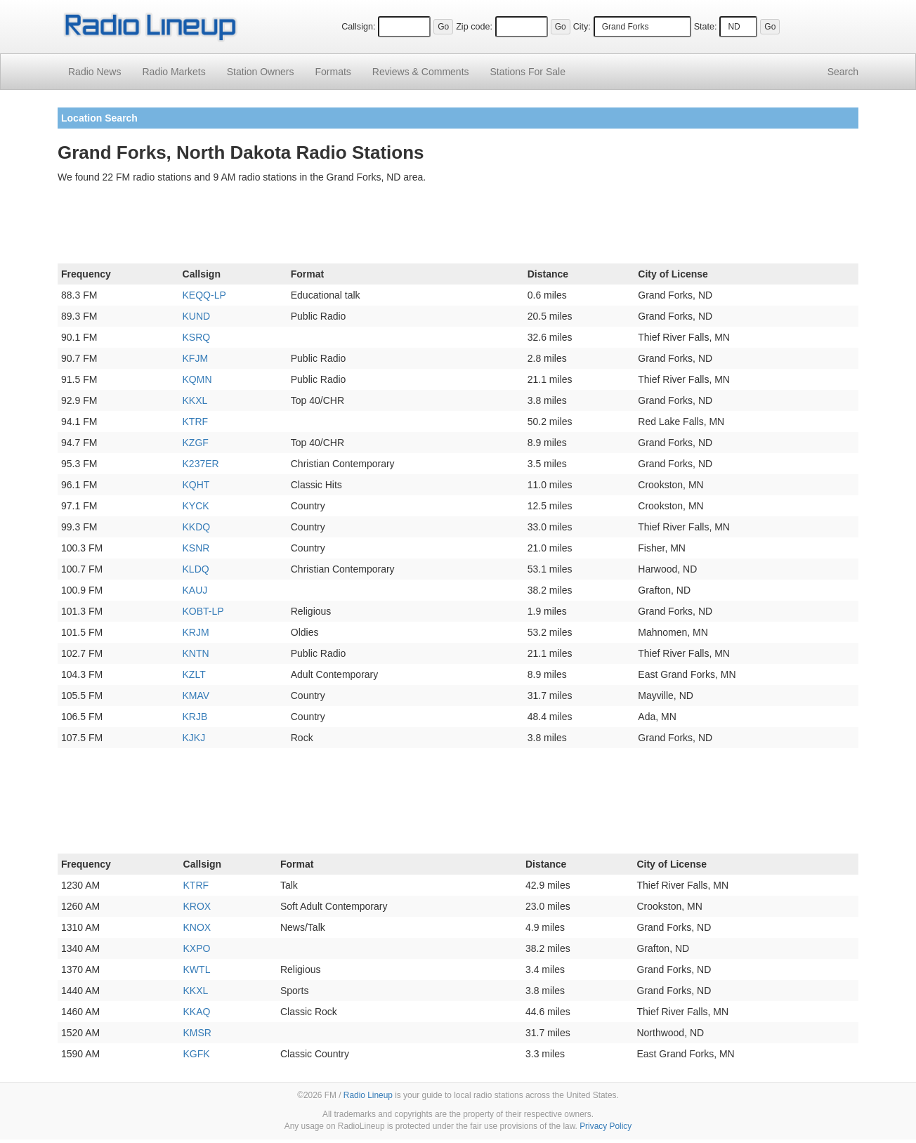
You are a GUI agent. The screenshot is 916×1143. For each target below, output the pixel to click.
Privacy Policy (606, 1126)
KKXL (195, 400)
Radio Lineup (368, 1095)
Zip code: (474, 27)
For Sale (527, 71)
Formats (333, 71)
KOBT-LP (203, 611)
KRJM (196, 632)
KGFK (196, 1053)
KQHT (196, 484)
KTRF (196, 421)
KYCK (196, 505)
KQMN (197, 379)
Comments (420, 71)
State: (705, 27)
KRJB (195, 716)
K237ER (201, 463)
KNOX (197, 927)
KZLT (194, 674)
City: (582, 27)
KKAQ (197, 1011)
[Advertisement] (458, 226)
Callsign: (358, 27)
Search (842, 71)
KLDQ (196, 569)
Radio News (94, 71)
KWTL (197, 969)
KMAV (196, 695)
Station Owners (260, 71)
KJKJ (194, 737)
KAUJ (195, 590)
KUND (197, 316)
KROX (197, 906)
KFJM (196, 358)
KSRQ (197, 337)
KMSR (197, 1032)
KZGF (196, 442)
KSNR (196, 548)
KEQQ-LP (204, 295)
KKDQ (197, 527)
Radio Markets (173, 71)
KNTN (196, 653)
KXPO (197, 948)
